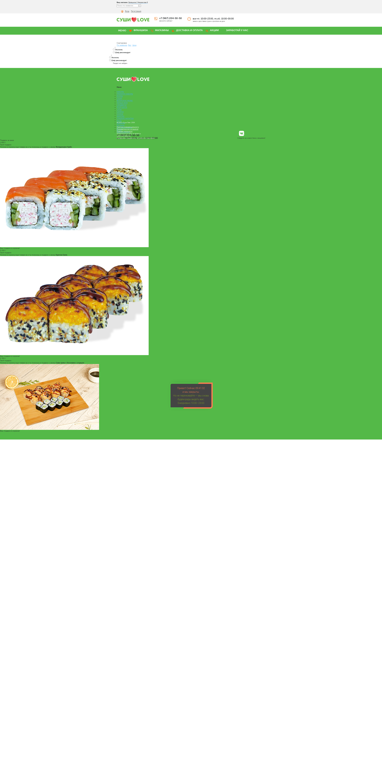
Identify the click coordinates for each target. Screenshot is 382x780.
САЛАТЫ (120, 112)
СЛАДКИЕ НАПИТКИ (125, 118)
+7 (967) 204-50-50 (170, 18)
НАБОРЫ (120, 92)
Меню (119, 121)
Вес (129, 45)
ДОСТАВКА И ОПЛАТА (189, 30)
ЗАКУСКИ (120, 116)
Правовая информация (124, 131)
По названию (122, 45)
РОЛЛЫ (120, 96)
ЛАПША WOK (122, 103)
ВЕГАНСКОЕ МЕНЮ (125, 101)
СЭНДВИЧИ (122, 105)
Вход (127, 11)
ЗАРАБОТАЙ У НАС (237, 30)
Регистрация (136, 11)
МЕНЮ (122, 30)
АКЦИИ (214, 30)
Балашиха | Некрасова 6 (138, 2)
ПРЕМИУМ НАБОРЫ (125, 94)
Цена (134, 45)
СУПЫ (119, 110)
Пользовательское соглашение (127, 129)
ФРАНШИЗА (141, 30)
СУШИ (119, 98)
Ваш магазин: (122, 2)
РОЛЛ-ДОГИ (122, 107)
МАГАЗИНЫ (162, 30)
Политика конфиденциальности (128, 127)
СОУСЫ (120, 114)
